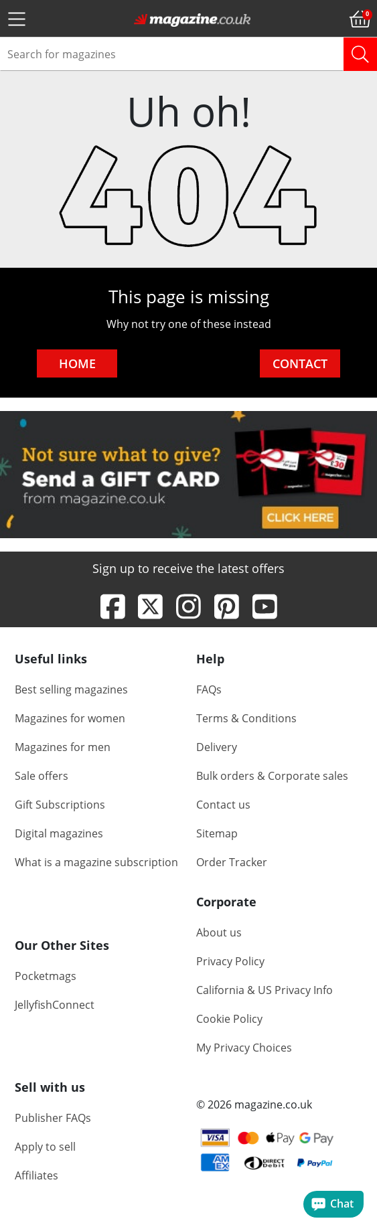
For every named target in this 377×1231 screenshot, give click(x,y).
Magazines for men (62, 747)
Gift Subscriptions (60, 805)
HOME (77, 363)
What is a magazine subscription (96, 862)
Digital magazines (59, 834)
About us (219, 933)
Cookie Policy (229, 1019)
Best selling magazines (71, 690)
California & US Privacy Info (264, 990)
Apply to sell (45, 1147)
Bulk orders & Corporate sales (272, 776)
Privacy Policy (230, 962)
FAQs (209, 690)
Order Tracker (231, 862)
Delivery (216, 747)
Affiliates (36, 1176)
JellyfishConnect (54, 1004)
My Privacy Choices (244, 1048)
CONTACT (300, 363)
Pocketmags (45, 976)
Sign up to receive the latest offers (188, 568)
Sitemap (217, 834)
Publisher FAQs (53, 1118)
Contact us (223, 805)
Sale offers (41, 776)
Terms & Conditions (246, 719)
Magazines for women (70, 719)
